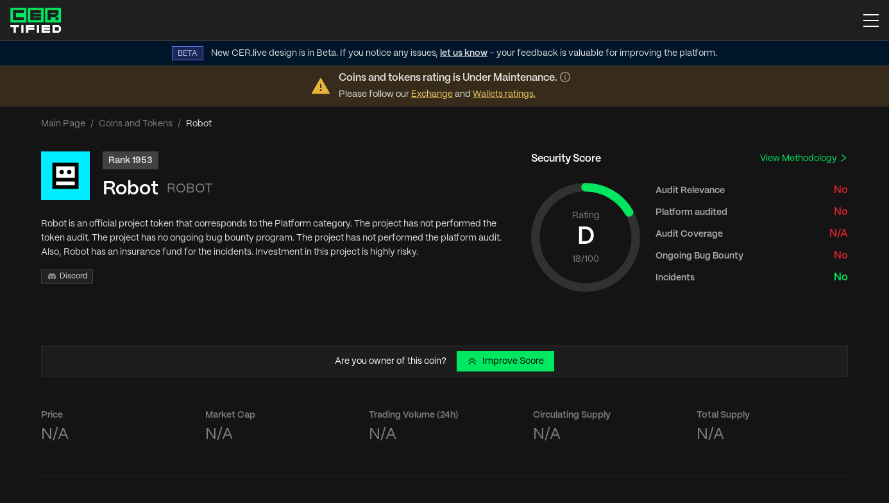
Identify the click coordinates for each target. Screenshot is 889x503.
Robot (130, 189)
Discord (67, 276)
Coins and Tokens (136, 123)
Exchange (432, 94)
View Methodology (804, 158)
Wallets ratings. (504, 94)
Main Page (63, 123)
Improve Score (505, 361)
